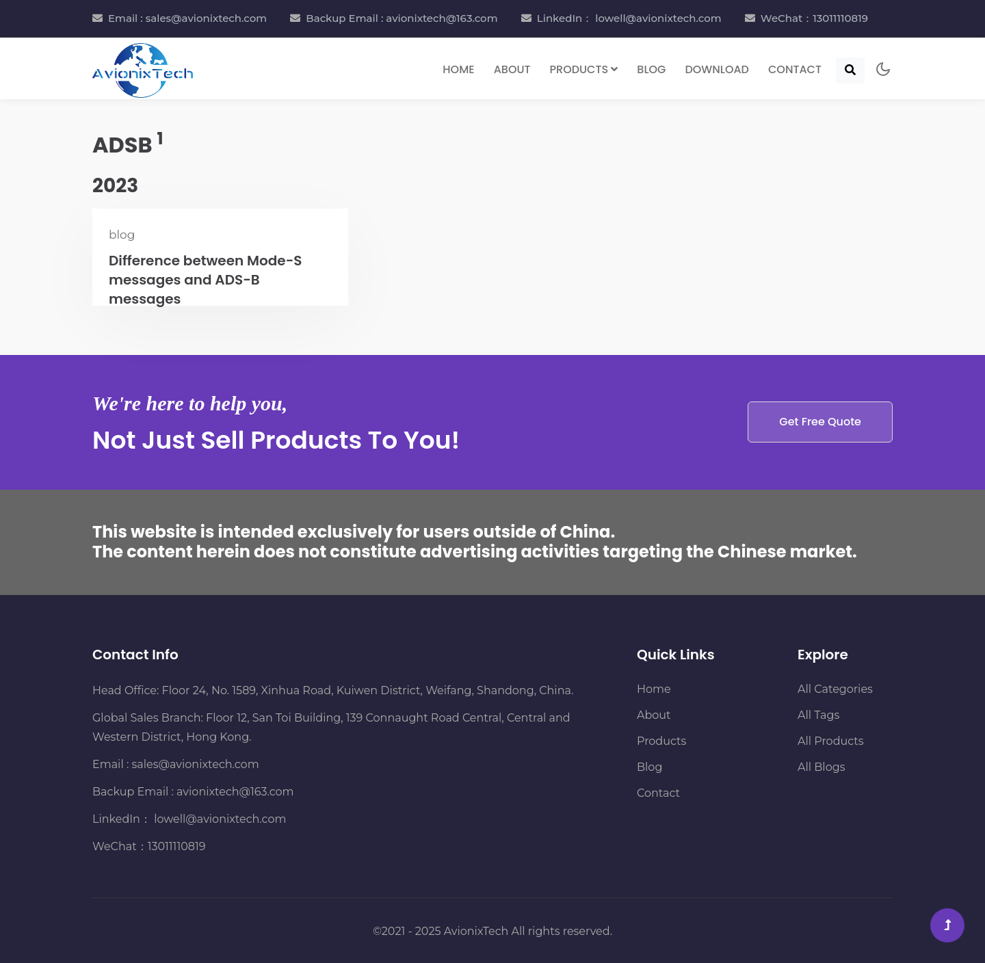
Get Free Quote (820, 422)
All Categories (835, 689)
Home (458, 69)
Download (717, 69)
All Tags (818, 715)
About (512, 69)
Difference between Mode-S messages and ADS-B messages (205, 279)
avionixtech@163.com (234, 791)
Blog (651, 69)
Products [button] (584, 69)
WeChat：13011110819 (814, 18)
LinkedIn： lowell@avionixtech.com (629, 18)
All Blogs (821, 767)
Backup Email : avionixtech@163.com (401, 18)
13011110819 (177, 846)
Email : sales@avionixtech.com (187, 18)
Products (661, 741)
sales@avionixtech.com (195, 764)
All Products (831, 741)
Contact (795, 69)
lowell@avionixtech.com (218, 819)
